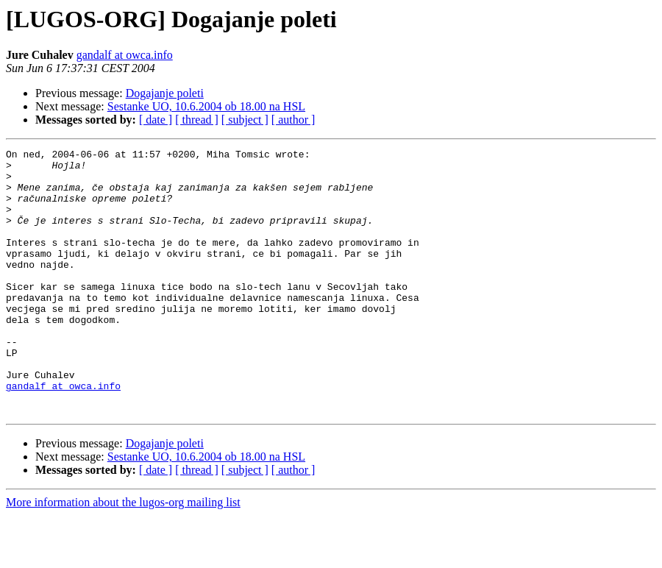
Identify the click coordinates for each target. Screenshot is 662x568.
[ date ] (155, 119)
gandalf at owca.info (124, 55)
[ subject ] (244, 119)
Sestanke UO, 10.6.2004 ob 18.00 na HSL (206, 106)
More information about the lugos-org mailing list (123, 555)
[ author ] (293, 119)
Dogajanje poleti (165, 93)
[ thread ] (196, 119)
